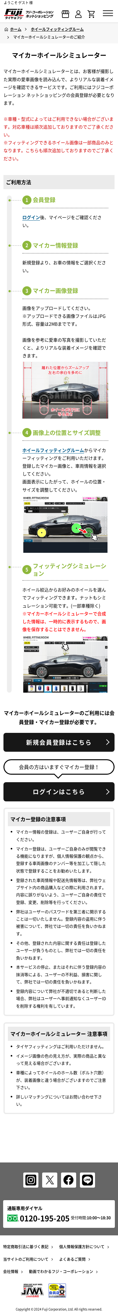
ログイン (31, 217)
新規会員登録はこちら (59, 742)
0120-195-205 (45, 1218)
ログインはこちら (59, 791)
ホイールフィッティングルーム (53, 450)
